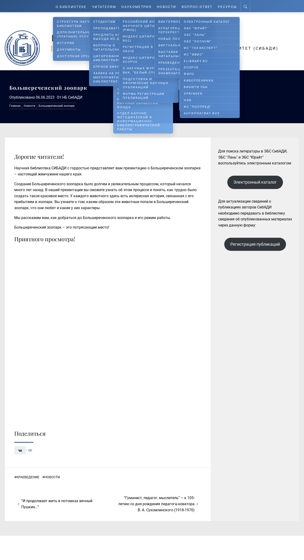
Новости (168, 6)
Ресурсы (230, 6)
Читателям (103, 6)
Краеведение (27, 477)
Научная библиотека (131, 38)
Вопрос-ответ (199, 6)
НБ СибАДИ (72, 97)
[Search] (248, 6)
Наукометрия (137, 6)
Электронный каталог (255, 182)
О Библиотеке (68, 6)
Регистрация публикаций (255, 244)
